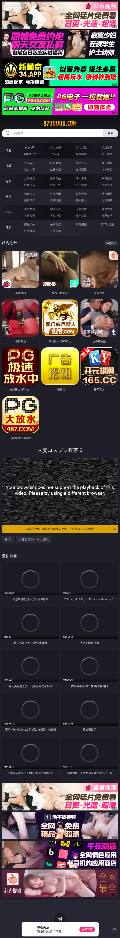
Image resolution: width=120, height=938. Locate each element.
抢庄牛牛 (107, 154)
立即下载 (87, 929)
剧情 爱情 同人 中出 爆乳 (34, 539)
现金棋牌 (81, 154)
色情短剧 (55, 231)
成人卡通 (81, 178)
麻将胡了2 (29, 154)
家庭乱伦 (55, 209)
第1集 (7, 539)
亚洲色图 (55, 193)
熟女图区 (81, 200)
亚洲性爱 (29, 178)
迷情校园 (29, 215)
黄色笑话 (81, 215)
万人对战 (81, 147)
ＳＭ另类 (107, 169)
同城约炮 (29, 224)
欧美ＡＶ (81, 163)
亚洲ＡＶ (29, 163)
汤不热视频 (107, 224)
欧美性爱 (107, 178)
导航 (8, 227)
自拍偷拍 (55, 163)
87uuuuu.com (60, 123)
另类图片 (107, 200)
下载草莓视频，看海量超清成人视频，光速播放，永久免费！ (69, 529)
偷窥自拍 (29, 193)
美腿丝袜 (29, 200)
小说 (8, 212)
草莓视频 (81, 224)
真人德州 (55, 147)
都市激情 (29, 209)
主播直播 (81, 169)
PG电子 (29, 147)
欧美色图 (81, 193)
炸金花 (55, 154)
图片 (8, 196)
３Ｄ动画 (107, 163)
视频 (8, 166)
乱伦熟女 (81, 185)
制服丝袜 (29, 185)
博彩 (8, 150)
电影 (8, 181)
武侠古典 (107, 209)
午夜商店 (55, 224)
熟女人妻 (29, 169)
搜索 (110, 133)
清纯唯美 (55, 200)
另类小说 (55, 215)
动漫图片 (107, 193)
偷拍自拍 (55, 178)
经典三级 (55, 185)
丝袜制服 (55, 169)
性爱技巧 (107, 215)
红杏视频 (29, 231)
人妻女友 (81, 209)
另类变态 (107, 185)
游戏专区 (107, 147)
